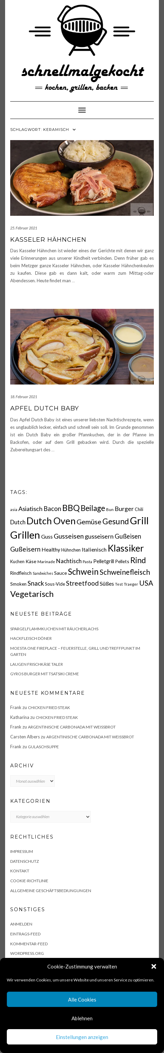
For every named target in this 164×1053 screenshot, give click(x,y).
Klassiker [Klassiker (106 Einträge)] (126, 548)
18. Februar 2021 (23, 396)
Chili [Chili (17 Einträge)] (139, 509)
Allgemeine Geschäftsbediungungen (50, 890)
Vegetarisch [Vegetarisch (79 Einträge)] (32, 594)
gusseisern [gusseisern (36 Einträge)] (99, 536)
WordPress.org (27, 953)
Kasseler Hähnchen (48, 239)
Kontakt (19, 870)
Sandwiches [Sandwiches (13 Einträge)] (43, 573)
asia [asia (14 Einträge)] (13, 509)
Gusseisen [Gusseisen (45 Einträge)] (69, 536)
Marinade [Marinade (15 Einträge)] (46, 561)
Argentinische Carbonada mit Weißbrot (72, 726)
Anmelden (21, 924)
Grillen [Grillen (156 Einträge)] (25, 535)
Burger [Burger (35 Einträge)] (124, 508)
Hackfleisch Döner (31, 638)
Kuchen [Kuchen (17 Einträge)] (17, 561)
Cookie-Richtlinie (29, 880)
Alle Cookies (82, 999)
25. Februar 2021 (23, 228)
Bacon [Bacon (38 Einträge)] (52, 508)
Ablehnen (82, 1018)
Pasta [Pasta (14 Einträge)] (87, 561)
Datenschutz (24, 861)
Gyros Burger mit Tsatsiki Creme (44, 673)
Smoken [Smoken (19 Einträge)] (18, 584)
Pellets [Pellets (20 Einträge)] (122, 561)
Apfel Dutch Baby (44, 408)
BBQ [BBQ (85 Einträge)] (71, 508)
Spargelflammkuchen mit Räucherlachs (54, 628)
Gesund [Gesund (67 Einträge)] (115, 521)
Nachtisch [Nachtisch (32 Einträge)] (69, 561)
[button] (153, 966)
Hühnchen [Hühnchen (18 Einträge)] (71, 550)
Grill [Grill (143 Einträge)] (139, 520)
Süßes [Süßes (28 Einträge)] (107, 583)
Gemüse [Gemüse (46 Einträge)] (89, 521)
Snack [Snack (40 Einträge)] (36, 583)
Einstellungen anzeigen (82, 1037)
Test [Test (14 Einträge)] (119, 584)
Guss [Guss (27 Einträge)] (47, 536)
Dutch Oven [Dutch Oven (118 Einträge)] (51, 520)
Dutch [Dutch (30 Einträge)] (18, 522)
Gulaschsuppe (43, 746)
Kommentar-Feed (29, 943)
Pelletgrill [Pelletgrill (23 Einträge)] (103, 561)
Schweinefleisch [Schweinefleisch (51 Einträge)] (125, 572)
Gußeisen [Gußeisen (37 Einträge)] (128, 536)
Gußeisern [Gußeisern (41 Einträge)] (25, 549)
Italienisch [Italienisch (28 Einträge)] (94, 549)
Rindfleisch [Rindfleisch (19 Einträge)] (21, 573)
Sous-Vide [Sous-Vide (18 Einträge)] (55, 584)
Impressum (21, 851)
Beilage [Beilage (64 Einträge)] (93, 508)
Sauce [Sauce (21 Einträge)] (60, 573)
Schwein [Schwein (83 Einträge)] (83, 571)
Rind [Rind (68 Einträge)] (138, 560)
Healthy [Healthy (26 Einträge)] (51, 549)
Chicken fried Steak (49, 707)
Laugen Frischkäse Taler (36, 664)
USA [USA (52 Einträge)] (146, 582)
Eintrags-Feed (25, 933)
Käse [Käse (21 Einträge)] (31, 561)
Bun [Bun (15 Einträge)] (110, 509)
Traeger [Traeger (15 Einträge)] (131, 584)
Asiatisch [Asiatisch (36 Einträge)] (30, 508)
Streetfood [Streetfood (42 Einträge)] (82, 583)
